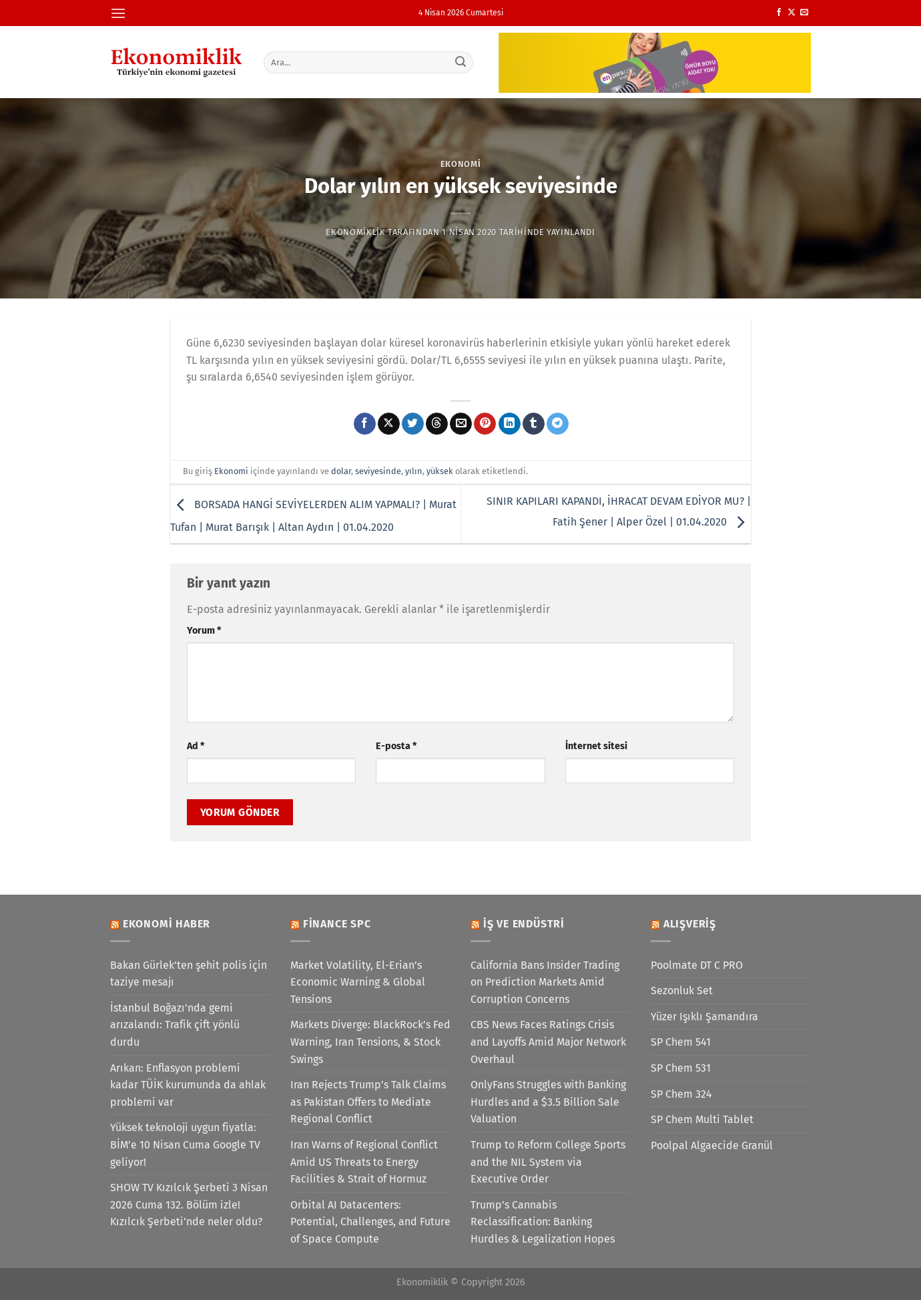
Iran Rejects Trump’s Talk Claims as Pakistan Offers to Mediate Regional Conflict (368, 1101)
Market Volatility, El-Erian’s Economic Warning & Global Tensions (357, 982)
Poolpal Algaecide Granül (712, 1145)
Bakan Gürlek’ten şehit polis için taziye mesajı (188, 974)
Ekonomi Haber (166, 923)
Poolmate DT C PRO (697, 965)
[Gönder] (461, 62)
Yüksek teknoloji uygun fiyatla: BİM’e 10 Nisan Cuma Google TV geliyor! (185, 1144)
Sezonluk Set (682, 990)
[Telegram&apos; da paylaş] (558, 424)
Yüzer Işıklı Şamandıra (704, 1016)
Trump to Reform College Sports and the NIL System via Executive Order (548, 1161)
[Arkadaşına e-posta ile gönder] (461, 424)
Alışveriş (689, 923)
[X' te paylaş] (389, 424)
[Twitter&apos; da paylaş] (413, 424)
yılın (413, 471)
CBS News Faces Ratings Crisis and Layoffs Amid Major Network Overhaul (548, 1041)
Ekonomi (460, 164)
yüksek (439, 471)
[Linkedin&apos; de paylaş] (510, 424)
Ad (195, 746)
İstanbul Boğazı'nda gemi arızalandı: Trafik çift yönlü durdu (175, 1025)
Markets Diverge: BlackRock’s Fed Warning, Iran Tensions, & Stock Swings (370, 1041)
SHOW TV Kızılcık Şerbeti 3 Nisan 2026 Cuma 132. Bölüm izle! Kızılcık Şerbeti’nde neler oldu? (189, 1204)
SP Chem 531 (681, 1068)
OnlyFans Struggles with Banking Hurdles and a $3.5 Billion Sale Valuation (548, 1101)
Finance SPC (337, 923)
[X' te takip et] (792, 12)
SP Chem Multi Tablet (702, 1119)
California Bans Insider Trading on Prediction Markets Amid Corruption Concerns (545, 982)
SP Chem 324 (681, 1094)
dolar (341, 471)
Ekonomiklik (355, 232)
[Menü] (118, 13)
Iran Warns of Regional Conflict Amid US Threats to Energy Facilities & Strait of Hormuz (364, 1161)
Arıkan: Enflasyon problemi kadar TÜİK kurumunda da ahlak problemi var (188, 1085)
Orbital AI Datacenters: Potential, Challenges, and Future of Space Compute (370, 1222)
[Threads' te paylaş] (437, 424)
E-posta (396, 746)
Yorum (204, 630)
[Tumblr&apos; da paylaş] (534, 424)
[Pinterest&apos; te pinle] (485, 424)
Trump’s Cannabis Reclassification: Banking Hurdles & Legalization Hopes (543, 1222)
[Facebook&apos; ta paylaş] (365, 424)
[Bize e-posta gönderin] (804, 12)
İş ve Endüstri (524, 923)
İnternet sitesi (596, 746)
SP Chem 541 (681, 1042)
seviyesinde (378, 471)
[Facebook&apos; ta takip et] (779, 12)
